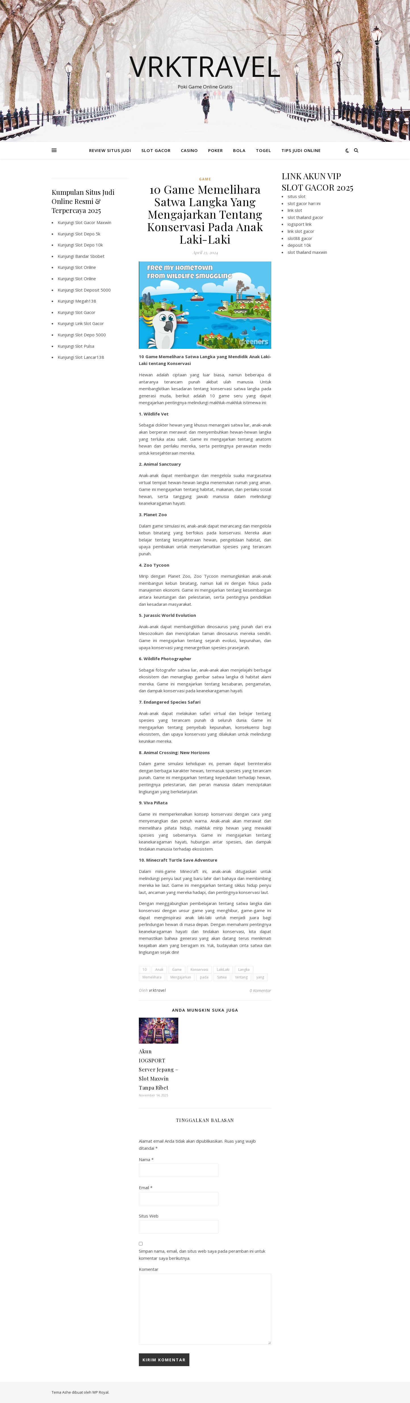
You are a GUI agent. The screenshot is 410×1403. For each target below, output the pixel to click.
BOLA (239, 150)
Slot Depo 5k (87, 234)
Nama (146, 1159)
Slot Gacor (85, 312)
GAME (205, 179)
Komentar (148, 1269)
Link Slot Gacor (89, 323)
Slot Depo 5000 (90, 334)
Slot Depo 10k (89, 245)
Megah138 (85, 301)
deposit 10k (299, 245)
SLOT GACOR (156, 150)
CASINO (189, 150)
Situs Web (148, 1216)
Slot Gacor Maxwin (93, 222)
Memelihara (152, 977)
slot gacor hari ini (304, 203)
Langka (244, 969)
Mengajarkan (180, 977)
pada (204, 977)
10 (145, 969)
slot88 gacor (300, 238)
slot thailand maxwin (307, 252)
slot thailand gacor (305, 217)
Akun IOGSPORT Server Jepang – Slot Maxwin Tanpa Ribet (158, 1069)
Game (177, 969)
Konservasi (199, 969)
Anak (159, 969)
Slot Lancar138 (89, 357)
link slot (295, 210)
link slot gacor (301, 231)
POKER (215, 150)
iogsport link (299, 224)
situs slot (297, 196)
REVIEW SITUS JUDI (110, 150)
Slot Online (85, 267)
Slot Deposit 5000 (93, 290)
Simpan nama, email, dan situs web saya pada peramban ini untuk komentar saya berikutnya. (202, 1254)
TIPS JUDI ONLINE (301, 150)
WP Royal (100, 1392)
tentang (241, 977)
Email (145, 1187)
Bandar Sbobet (89, 256)
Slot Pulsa (84, 346)
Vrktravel (205, 66)
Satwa (222, 977)
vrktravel (157, 990)
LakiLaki (223, 969)
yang (260, 977)
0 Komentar (260, 990)
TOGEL (263, 150)
